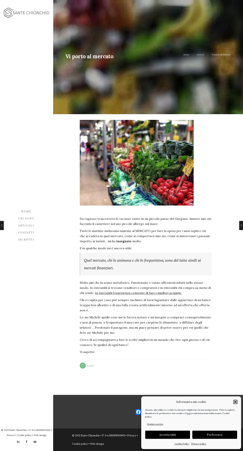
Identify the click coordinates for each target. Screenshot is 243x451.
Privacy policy (198, 443)
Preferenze (215, 435)
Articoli (26, 225)
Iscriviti (26, 239)
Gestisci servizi (155, 424)
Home (26, 211)
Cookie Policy (181, 443)
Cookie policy (24, 435)
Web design (40, 435)
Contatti (26, 232)
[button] (235, 402)
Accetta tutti (167, 435)
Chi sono (26, 218)
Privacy (11, 435)
